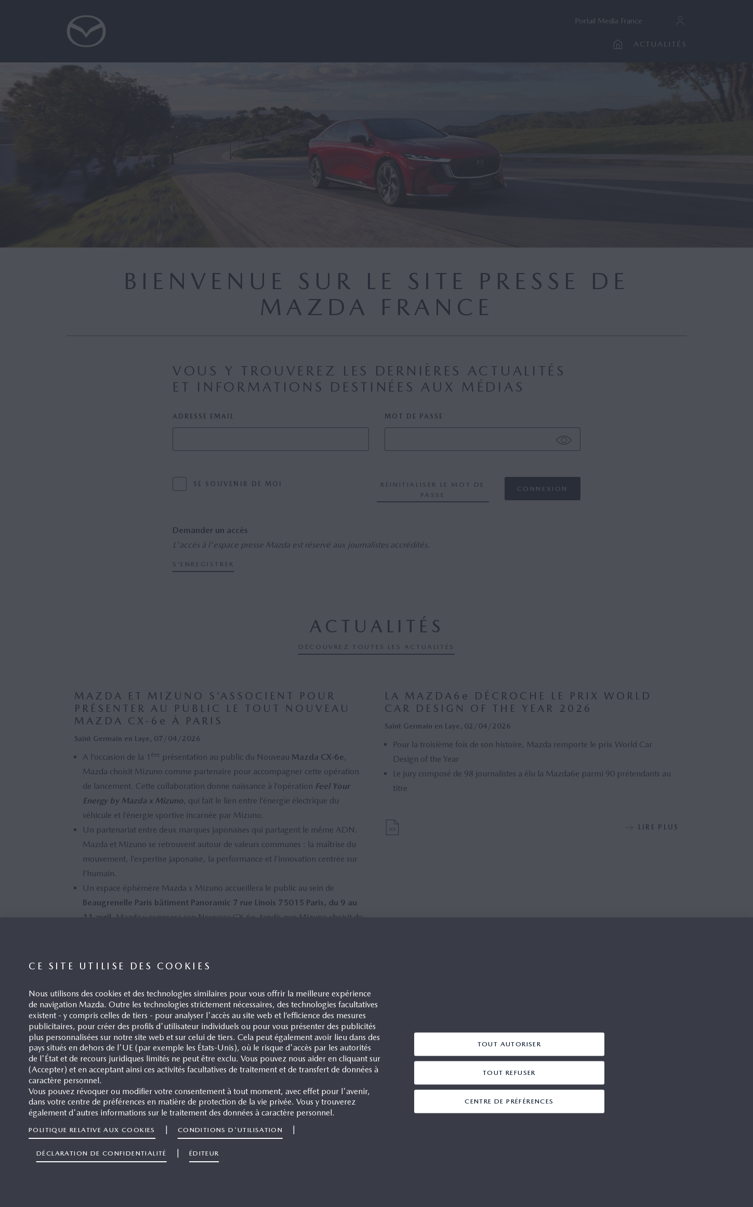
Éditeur (204, 1153)
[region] (376, 1062)
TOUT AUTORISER (509, 1044)
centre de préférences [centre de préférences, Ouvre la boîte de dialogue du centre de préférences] (509, 1101)
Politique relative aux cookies (92, 1130)
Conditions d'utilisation (230, 1130)
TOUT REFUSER (509, 1072)
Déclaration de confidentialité (101, 1153)
